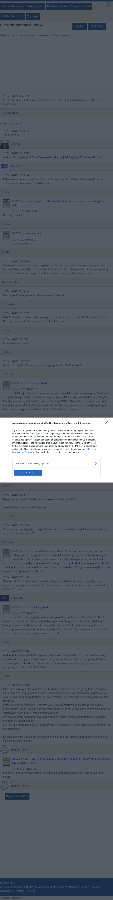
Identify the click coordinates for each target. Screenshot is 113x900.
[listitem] (56, 463)
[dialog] (56, 450)
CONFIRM (28, 472)
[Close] (107, 423)
